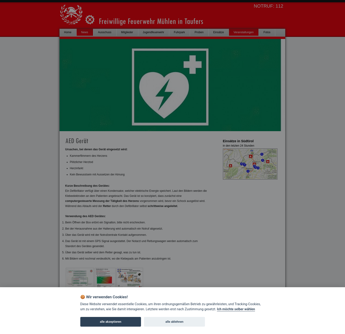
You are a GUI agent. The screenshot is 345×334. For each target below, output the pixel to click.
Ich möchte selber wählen (236, 309)
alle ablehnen (174, 321)
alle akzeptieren (110, 321)
